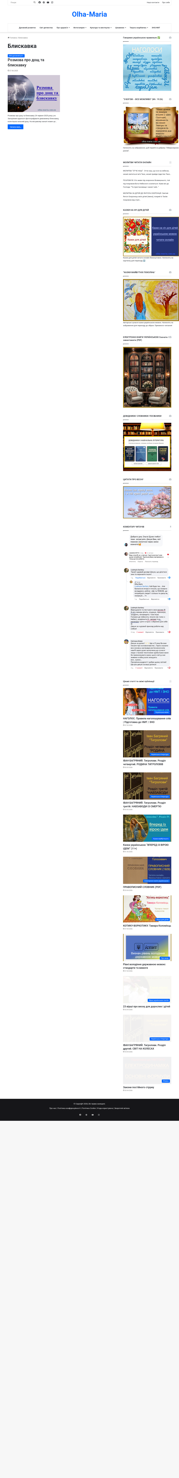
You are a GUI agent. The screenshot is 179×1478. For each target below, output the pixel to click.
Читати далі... (15, 127)
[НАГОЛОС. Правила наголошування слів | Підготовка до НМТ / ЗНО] (147, 701)
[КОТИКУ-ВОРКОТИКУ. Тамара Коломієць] (147, 909)
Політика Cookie (89, 1171)
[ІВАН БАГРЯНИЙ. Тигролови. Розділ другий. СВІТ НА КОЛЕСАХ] (147, 1060)
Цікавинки (119, 28)
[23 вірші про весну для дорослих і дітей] (147, 1000)
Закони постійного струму (138, 1150)
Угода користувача (105, 1171)
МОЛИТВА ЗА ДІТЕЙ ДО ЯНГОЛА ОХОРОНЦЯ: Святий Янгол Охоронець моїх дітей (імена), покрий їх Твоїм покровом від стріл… (145, 196)
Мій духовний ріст (16, 56)
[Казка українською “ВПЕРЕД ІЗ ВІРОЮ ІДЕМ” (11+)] (147, 828)
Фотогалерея (79, 28)
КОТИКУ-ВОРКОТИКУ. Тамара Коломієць (147, 925)
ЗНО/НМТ (156, 28)
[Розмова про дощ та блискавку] (34, 93)
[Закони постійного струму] (147, 1123)
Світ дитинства (46, 28)
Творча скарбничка (138, 28)
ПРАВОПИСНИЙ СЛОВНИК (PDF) (142, 887)
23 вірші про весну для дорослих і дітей (146, 1027)
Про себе (166, 2)
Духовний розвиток (27, 28)
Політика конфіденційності (69, 1171)
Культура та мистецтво (100, 28)
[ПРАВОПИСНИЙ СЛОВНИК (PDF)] (147, 870)
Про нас (53, 1171)
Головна (12, 38)
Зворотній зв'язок (122, 1171)
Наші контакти (153, 2)
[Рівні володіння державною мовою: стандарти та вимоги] (147, 947)
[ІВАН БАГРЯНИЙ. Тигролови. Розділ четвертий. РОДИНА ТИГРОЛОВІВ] (147, 744)
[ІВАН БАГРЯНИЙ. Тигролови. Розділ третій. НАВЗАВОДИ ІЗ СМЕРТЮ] (147, 786)
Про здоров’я (62, 28)
